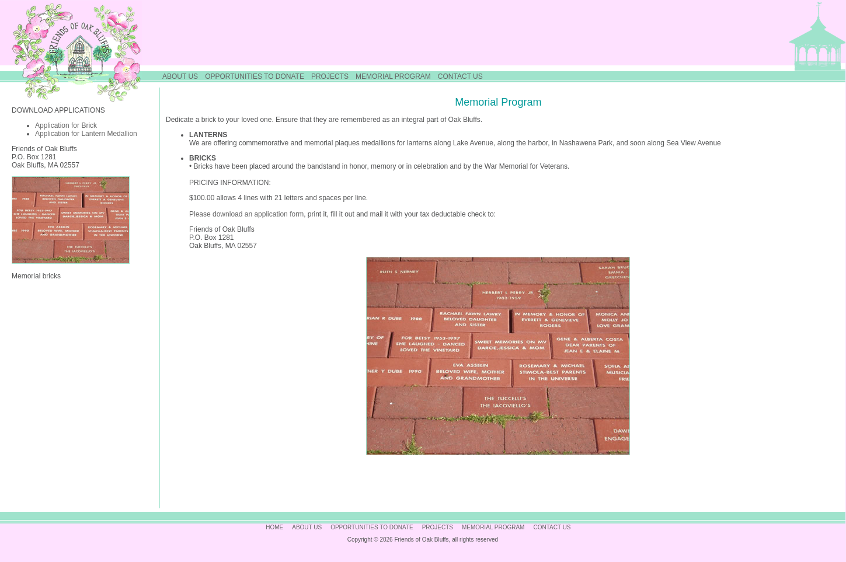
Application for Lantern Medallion (86, 134)
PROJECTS (330, 76)
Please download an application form (246, 214)
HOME (274, 527)
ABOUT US (180, 76)
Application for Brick (66, 125)
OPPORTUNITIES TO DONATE (254, 76)
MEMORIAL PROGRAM (393, 76)
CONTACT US (460, 76)
